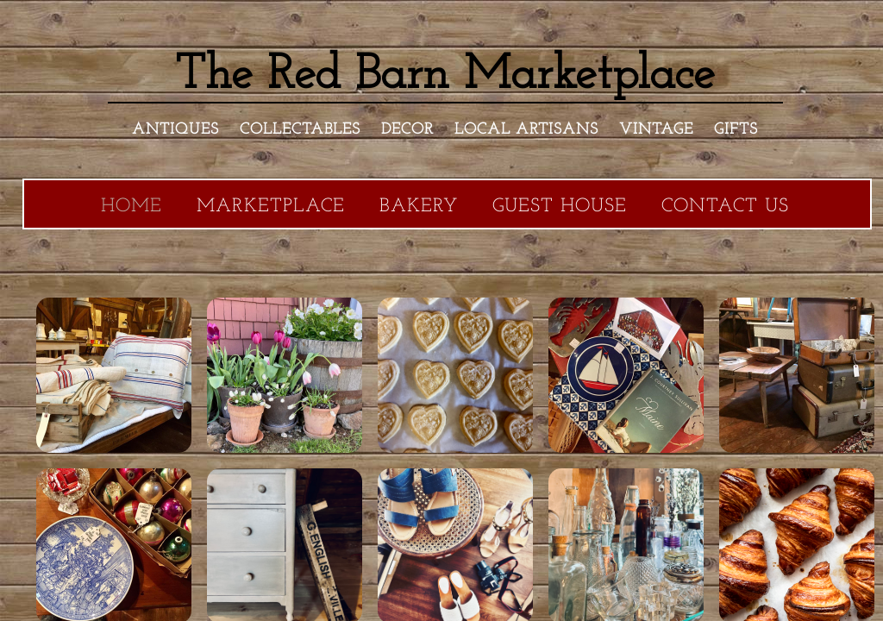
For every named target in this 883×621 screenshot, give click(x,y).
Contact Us (725, 206)
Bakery (418, 206)
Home (131, 206)
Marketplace (271, 206)
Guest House (559, 206)
